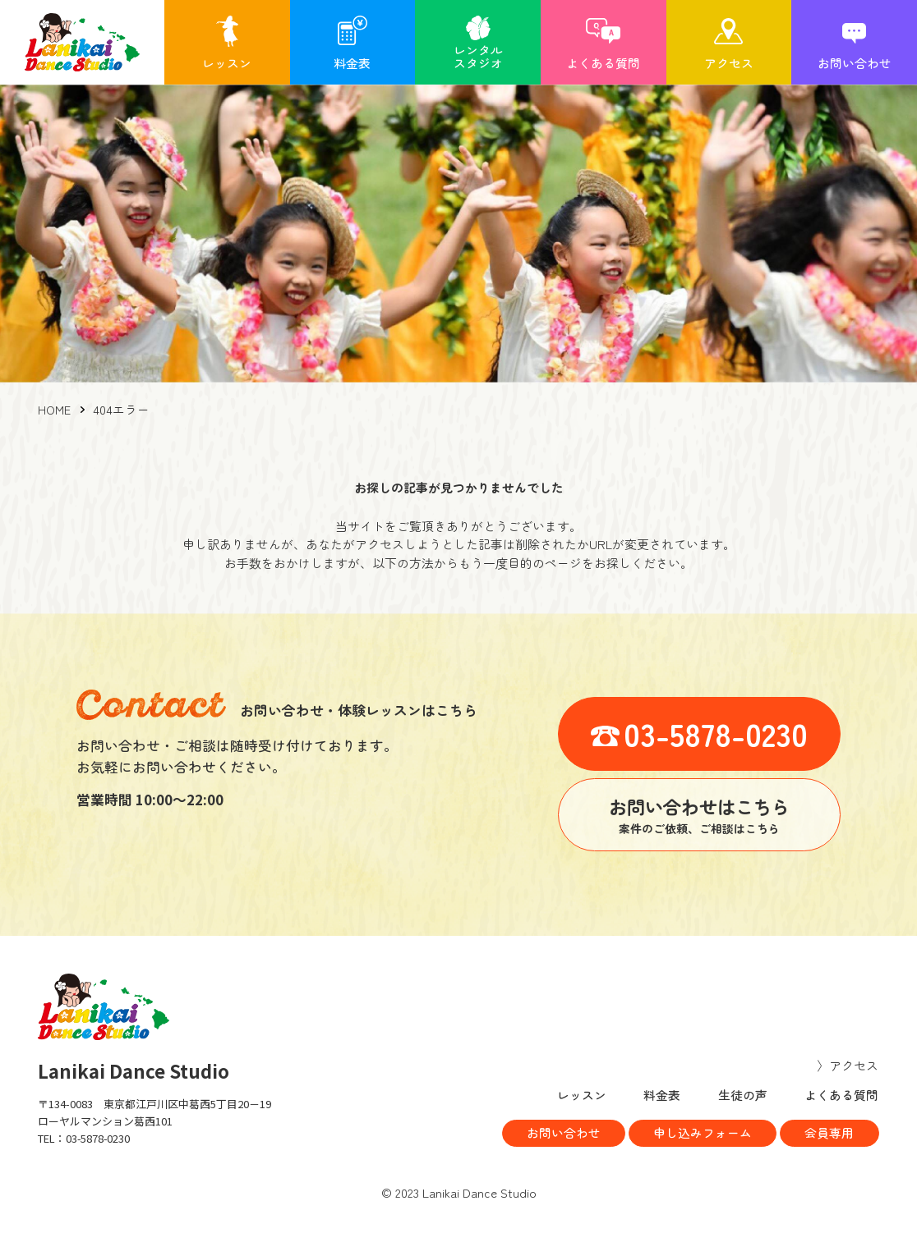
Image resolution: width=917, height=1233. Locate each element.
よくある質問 (603, 62)
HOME (54, 409)
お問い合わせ (855, 62)
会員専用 (829, 1133)
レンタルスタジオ (478, 56)
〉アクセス (848, 1065)
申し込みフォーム (701, 1133)
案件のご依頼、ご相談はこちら (699, 814)
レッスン (226, 62)
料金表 (352, 62)
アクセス (728, 62)
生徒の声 (742, 1094)
